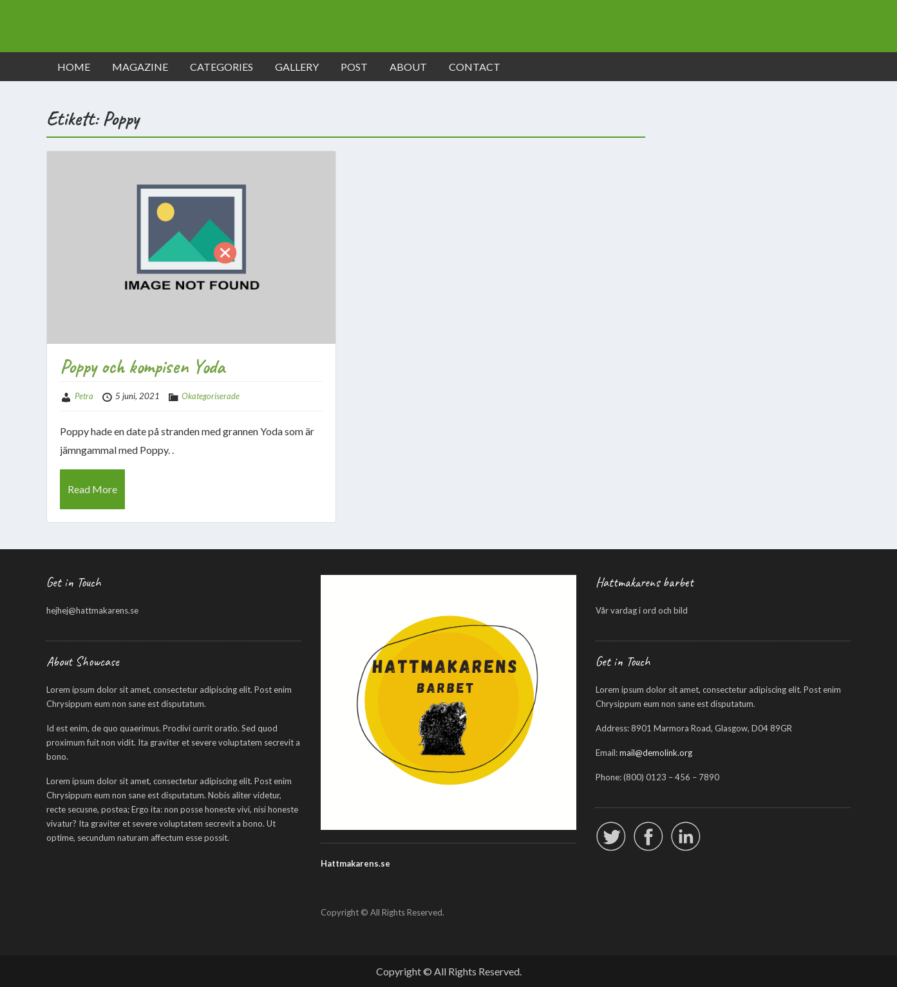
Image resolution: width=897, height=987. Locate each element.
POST (354, 67)
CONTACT (474, 67)
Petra (84, 396)
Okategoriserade (211, 396)
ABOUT (408, 67)
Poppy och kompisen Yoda (142, 366)
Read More (92, 489)
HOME (73, 67)
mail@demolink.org (655, 752)
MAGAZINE (140, 67)
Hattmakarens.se (355, 863)
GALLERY (297, 67)
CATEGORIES (221, 67)
